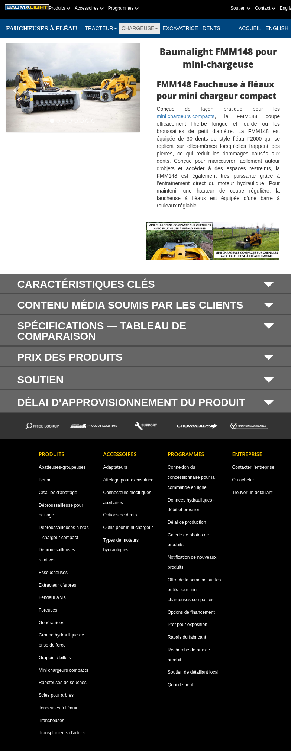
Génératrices (51, 622)
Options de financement (191, 612)
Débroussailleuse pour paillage (61, 510)
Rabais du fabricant (187, 637)
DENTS (211, 28)
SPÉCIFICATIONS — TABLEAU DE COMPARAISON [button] (145, 331)
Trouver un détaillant (252, 492)
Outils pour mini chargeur (128, 527)
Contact (265, 8)
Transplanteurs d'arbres (62, 732)
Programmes (123, 8)
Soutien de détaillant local (193, 672)
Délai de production (187, 522)
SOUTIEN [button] (145, 379)
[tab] (145, 284)
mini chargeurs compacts (186, 116)
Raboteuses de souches (63, 682)
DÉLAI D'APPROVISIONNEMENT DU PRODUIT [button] (145, 402)
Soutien (240, 8)
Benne (45, 480)
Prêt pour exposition (187, 624)
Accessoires (89, 8)
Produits (59, 8)
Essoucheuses (53, 572)
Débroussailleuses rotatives (57, 555)
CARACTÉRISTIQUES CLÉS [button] (145, 284)
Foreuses (48, 610)
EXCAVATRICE (180, 28)
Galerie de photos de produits (188, 540)
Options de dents (120, 515)
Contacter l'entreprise (253, 467)
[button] (16, 87)
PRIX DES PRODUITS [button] (145, 357)
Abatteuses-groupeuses (62, 467)
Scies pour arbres (56, 695)
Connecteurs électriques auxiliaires (127, 497)
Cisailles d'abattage (58, 492)
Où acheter (243, 480)
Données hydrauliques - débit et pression (191, 505)
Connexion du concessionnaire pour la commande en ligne (191, 477)
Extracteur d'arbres (57, 585)
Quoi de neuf (180, 684)
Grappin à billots (55, 657)
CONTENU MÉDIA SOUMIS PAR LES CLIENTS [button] (145, 305)
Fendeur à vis (52, 597)
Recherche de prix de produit (189, 655)
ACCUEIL (250, 28)
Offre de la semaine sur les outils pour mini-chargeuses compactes (194, 589)
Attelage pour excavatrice (128, 480)
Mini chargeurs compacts (63, 670)
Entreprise (247, 454)
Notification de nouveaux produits (192, 562)
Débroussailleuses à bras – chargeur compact (64, 532)
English (277, 28)
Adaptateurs (115, 467)
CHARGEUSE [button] (140, 28)
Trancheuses (51, 720)
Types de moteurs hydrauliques (121, 545)
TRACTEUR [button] (101, 28)
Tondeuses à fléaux (58, 707)
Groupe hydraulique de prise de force (61, 640)
